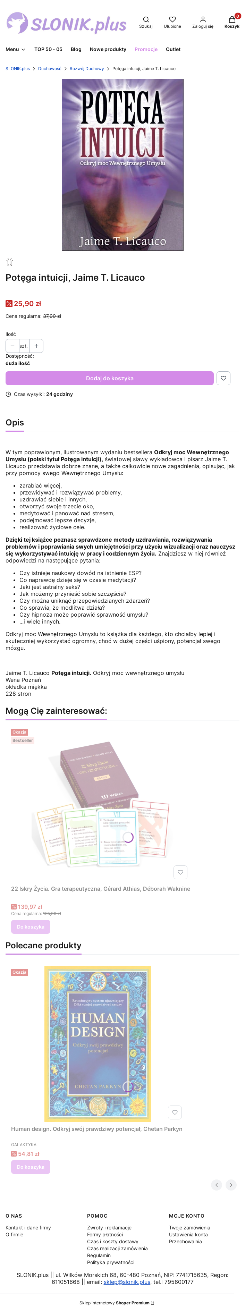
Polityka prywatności (110, 1262)
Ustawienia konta (188, 1234)
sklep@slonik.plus (127, 1281)
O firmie (14, 1234)
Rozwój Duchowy (87, 68)
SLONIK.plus (18, 68)
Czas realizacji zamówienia (117, 1248)
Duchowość (49, 68)
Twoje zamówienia (189, 1227)
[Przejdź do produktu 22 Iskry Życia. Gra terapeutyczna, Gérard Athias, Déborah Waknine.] (100, 804)
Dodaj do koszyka (110, 378)
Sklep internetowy (114, 1302)
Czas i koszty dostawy (112, 1241)
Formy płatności (105, 1234)
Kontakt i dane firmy (28, 1227)
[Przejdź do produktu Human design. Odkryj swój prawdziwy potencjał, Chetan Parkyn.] (98, 1044)
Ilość (11, 334)
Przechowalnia (185, 1241)
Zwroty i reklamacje (109, 1227)
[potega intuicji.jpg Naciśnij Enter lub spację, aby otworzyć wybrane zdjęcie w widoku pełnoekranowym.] (123, 165)
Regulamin (99, 1255)
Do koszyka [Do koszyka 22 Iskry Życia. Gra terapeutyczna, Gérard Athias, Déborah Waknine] (30, 927)
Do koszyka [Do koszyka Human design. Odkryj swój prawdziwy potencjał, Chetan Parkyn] (30, 1167)
